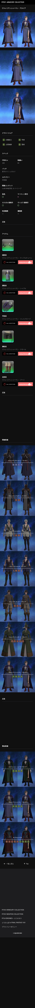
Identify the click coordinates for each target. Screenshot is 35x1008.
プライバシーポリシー (9, 997)
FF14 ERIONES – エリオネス (12, 989)
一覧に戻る (9, 934)
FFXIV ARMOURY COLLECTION (12, 2)
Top (26, 934)
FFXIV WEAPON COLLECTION (12, 985)
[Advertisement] (17, 144)
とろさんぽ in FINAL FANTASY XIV (13, 993)
